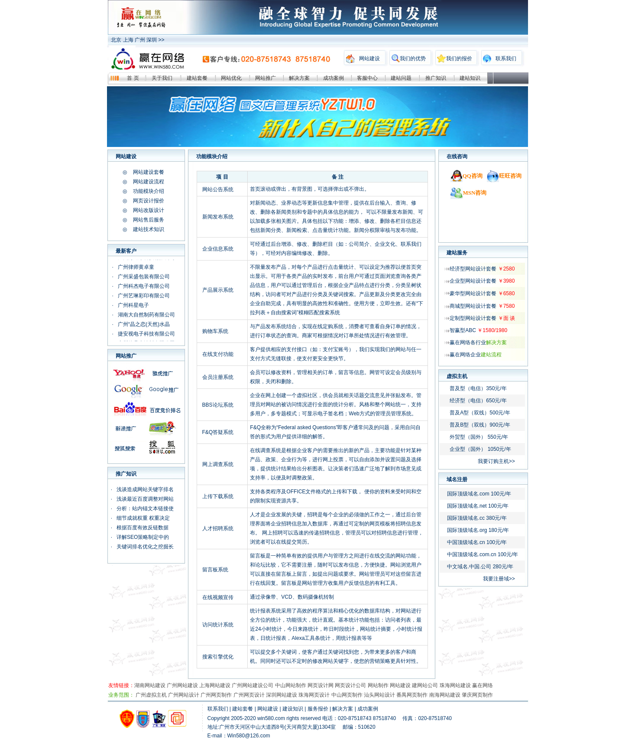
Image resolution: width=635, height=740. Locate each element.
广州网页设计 (249, 695)
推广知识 (435, 78)
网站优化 (231, 78)
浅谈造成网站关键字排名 (145, 489)
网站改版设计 (148, 210)
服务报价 (318, 709)
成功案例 (333, 78)
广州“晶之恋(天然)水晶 (144, 324)
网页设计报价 (148, 201)
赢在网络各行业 (478, 342)
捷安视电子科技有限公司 (146, 334)
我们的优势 (413, 58)
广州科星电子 (133, 305)
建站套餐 (197, 78)
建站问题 (401, 78)
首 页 (133, 78)
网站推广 (265, 78)
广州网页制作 (216, 695)
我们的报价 (459, 58)
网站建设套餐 (148, 172)
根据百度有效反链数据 (142, 528)
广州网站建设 (182, 685)
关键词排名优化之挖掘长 (145, 547)
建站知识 (470, 78)
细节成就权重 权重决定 (143, 518)
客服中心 (367, 78)
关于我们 (162, 78)
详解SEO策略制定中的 (143, 537)
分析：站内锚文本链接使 (145, 508)
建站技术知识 (148, 229)
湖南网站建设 (149, 685)
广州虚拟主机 (151, 695)
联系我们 (506, 58)
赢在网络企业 (476, 355)
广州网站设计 (183, 695)
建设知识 (292, 709)
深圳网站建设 (281, 695)
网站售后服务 (148, 220)
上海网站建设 (214, 685)
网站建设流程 (148, 182)
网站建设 (369, 58)
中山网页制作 (347, 695)
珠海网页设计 (314, 695)
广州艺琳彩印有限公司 (144, 296)
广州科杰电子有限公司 (144, 286)
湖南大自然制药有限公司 (146, 315)
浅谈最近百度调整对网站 (145, 499)
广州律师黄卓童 (136, 267)
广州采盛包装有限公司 (144, 277)
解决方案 (299, 78)
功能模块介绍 (148, 191)
